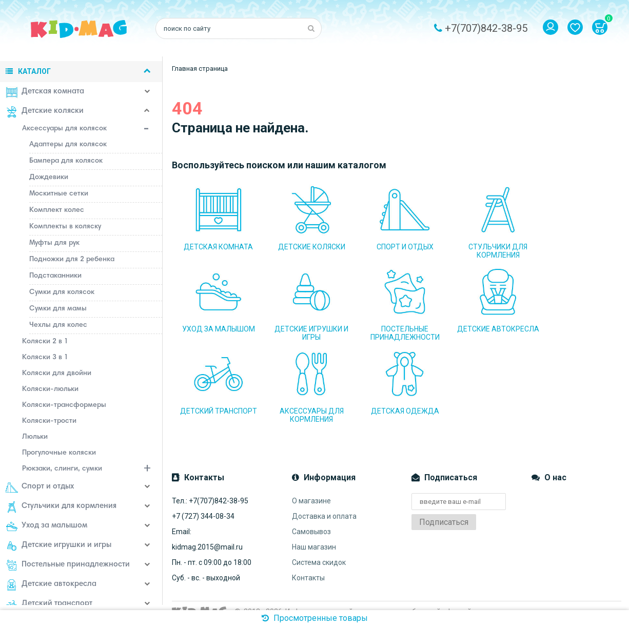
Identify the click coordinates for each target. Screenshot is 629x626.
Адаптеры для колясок (69, 144)
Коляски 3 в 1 (47, 357)
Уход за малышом (48, 526)
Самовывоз (311, 520)
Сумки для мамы (59, 308)
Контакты (308, 566)
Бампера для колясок (67, 161)
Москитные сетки (60, 194)
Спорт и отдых (41, 487)
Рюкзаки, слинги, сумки (94, 470)
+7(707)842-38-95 (486, 28)
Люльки (36, 437)
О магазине (311, 489)
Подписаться (443, 510)
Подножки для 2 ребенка (73, 259)
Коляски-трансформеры (66, 405)
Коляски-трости (51, 421)
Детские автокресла (52, 585)
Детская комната (46, 92)
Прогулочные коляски (60, 453)
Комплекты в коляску (67, 226)
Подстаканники (57, 276)
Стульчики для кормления (62, 507)
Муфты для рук (56, 243)
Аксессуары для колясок (94, 130)
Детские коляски (46, 112)
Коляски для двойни (58, 373)
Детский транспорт (50, 604)
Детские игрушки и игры (60, 546)
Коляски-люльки (52, 389)
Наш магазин (314, 535)
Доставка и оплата (324, 504)
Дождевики (50, 177)
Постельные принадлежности (69, 565)
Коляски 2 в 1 (47, 341)
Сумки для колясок (63, 292)
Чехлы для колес (60, 325)
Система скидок (319, 550)
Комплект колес (58, 210)
